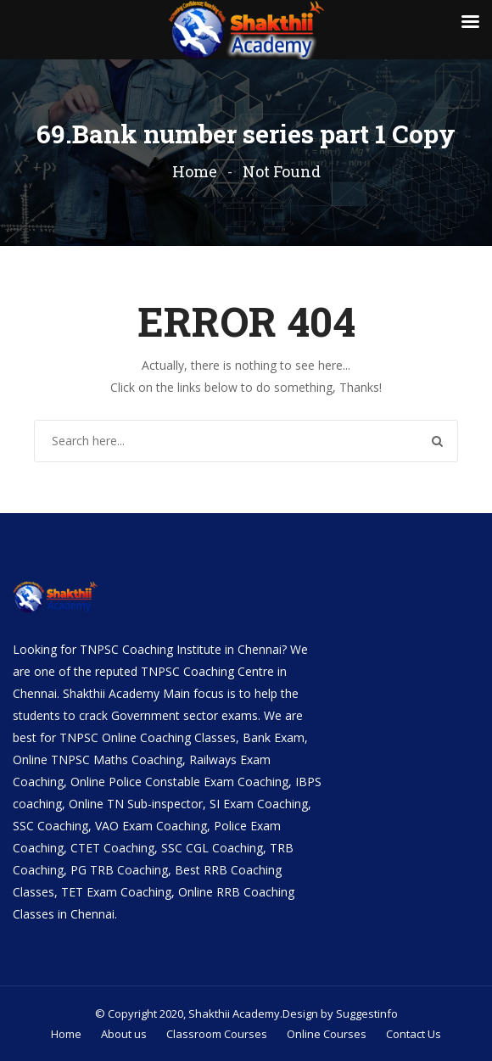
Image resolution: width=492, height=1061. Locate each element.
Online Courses (326, 1033)
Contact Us (413, 1033)
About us (124, 1033)
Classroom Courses (216, 1033)
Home (194, 171)
